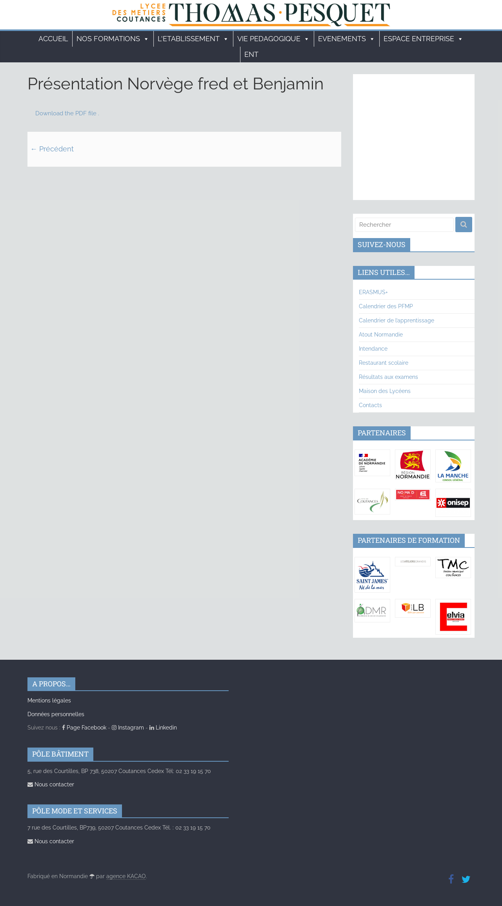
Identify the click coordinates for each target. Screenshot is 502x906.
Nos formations (112, 39)
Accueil (53, 39)
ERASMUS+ (373, 292)
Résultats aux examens (388, 377)
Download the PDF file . (67, 113)
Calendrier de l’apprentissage (396, 320)
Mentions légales (49, 700)
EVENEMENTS (346, 39)
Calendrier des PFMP (386, 306)
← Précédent (52, 149)
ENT (251, 54)
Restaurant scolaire (383, 363)
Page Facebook (84, 727)
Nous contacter (50, 784)
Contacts (370, 405)
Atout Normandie (381, 334)
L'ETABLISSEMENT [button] (193, 39)
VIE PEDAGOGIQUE (273, 39)
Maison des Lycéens (385, 391)
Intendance (373, 349)
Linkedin (163, 727)
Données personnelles (55, 714)
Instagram (128, 727)
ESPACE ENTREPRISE (424, 39)
